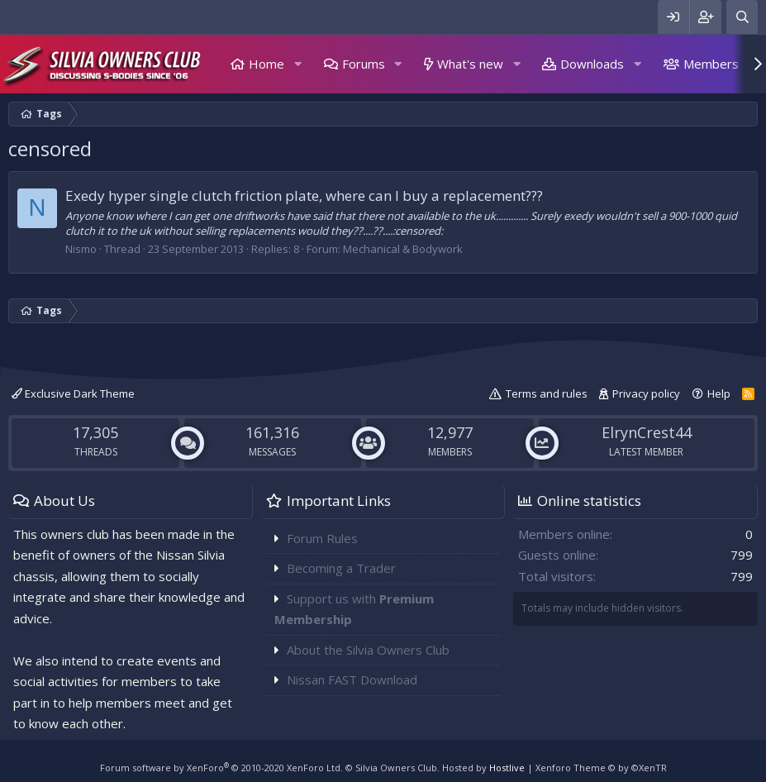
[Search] (742, 17)
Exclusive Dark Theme (73, 393)
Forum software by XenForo (221, 767)
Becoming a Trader (341, 568)
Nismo (81, 248)
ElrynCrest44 (647, 432)
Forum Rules (322, 538)
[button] (297, 64)
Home (266, 63)
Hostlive (507, 767)
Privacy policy (646, 393)
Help (718, 393)
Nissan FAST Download (352, 679)
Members (711, 63)
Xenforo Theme (601, 767)
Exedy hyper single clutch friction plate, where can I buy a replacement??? (304, 195)
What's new (470, 63)
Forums (363, 63)
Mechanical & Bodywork (403, 248)
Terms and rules (547, 393)
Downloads (592, 63)
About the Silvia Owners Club (368, 649)
